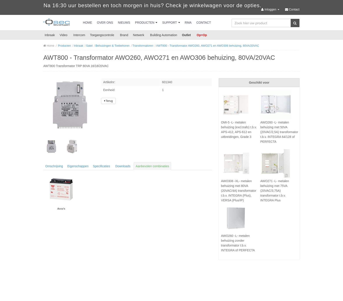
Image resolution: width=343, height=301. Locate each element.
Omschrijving (54, 166)
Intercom (79, 35)
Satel (89, 45)
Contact (203, 22)
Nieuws (124, 22)
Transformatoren (142, 45)
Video (64, 35)
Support (171, 22)
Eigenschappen (78, 166)
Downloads (122, 166)
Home (87, 22)
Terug (108, 100)
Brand (124, 35)
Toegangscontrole (102, 35)
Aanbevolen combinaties (152, 166)
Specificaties (101, 166)
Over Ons (105, 22)
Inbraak (50, 35)
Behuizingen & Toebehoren (112, 45)
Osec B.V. (57, 23)
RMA (188, 22)
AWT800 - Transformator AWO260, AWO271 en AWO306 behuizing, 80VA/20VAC (207, 45)
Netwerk (138, 35)
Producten (146, 22)
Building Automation (163, 35)
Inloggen (270, 9)
